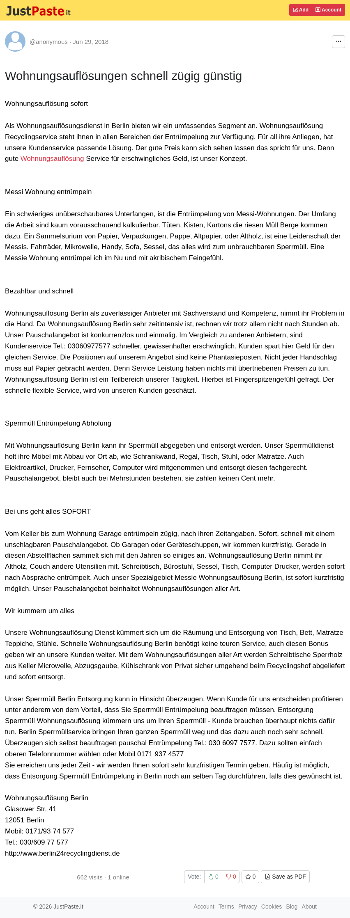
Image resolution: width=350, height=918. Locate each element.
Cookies (271, 906)
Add (301, 10)
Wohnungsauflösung (52, 159)
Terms (226, 906)
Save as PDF (285, 876)
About (309, 906)
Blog (291, 906)
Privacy (247, 906)
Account (328, 10)
